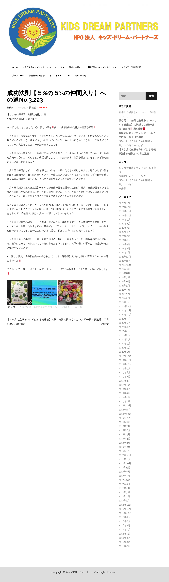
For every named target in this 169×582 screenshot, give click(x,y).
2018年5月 (124, 434)
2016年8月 (125, 521)
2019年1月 (124, 401)
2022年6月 (125, 231)
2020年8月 (125, 322)
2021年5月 (124, 285)
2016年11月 (125, 508)
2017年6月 (124, 479)
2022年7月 (124, 227)
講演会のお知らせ (37, 75)
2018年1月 (124, 451)
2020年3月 (125, 343)
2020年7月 (125, 326)
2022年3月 (124, 244)
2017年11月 (125, 459)
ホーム (15, 67)
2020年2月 (125, 347)
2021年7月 (124, 277)
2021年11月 (125, 260)
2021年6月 (124, 281)
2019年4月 (125, 389)
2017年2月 (124, 496)
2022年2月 (124, 248)
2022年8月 (125, 223)
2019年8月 (125, 372)
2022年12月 (125, 207)
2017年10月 (125, 463)
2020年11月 (125, 310)
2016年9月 (125, 517)
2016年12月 (125, 504)
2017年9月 (124, 467)
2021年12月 (125, 256)
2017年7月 (124, 475)
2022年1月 (124, 252)
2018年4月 (124, 438)
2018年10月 (125, 413)
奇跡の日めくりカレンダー (133, 176)
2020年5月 (125, 335)
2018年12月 (125, 405)
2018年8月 (124, 422)
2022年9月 (125, 219)
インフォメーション (59, 75)
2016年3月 (124, 541)
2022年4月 (125, 240)
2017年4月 (124, 488)
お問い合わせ (80, 75)
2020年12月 (125, 306)
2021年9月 (124, 269)
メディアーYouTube (131, 67)
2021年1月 (124, 302)
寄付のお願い (75, 67)
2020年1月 (124, 351)
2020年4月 (125, 339)
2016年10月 (125, 513)
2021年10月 (125, 264)
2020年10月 (125, 314)
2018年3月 (124, 442)
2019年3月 (124, 393)
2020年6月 (125, 331)
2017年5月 (124, 484)
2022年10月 (125, 215)
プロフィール (18, 75)
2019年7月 (124, 376)
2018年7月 (124, 426)
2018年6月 (125, 430)
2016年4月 (125, 537)
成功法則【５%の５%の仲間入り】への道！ (45, 306)
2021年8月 (124, 273)
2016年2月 (124, 546)
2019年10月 (125, 364)
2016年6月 (125, 529)
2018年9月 (125, 417)
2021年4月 (124, 289)
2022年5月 (124, 236)
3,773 (137, 124)
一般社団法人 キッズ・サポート (101, 67)
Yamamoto (43, 107)
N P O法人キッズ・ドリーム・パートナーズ (43, 67)
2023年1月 (124, 202)
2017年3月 (124, 492)
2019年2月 (124, 397)
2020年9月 (125, 318)
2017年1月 (124, 500)
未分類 (78, 306)
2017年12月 (125, 455)
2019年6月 (125, 380)
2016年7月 (124, 525)
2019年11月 (125, 360)
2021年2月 (124, 298)
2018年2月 (124, 446)
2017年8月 (124, 471)
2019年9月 (125, 368)
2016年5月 (124, 533)
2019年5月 (124, 384)
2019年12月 (125, 355)
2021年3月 (124, 293)
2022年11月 (125, 211)
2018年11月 (125, 409)
